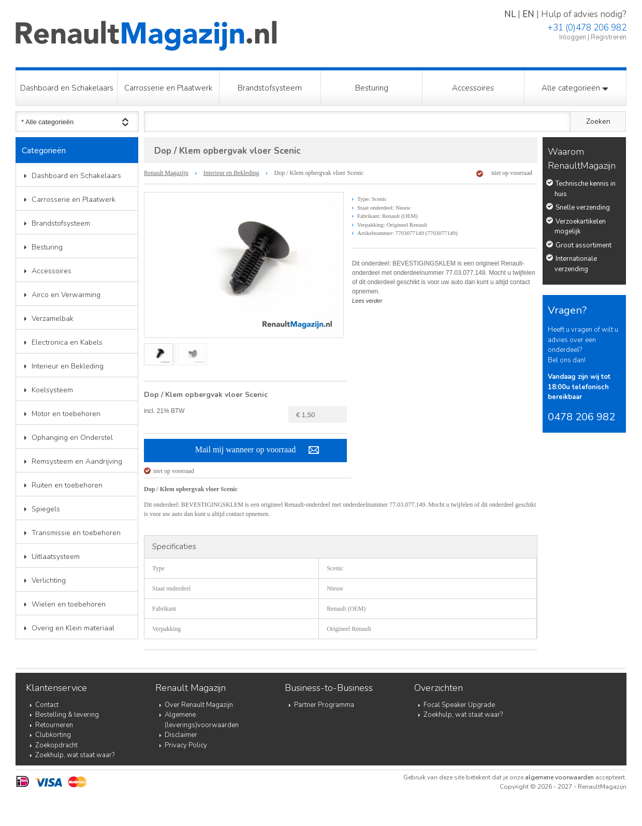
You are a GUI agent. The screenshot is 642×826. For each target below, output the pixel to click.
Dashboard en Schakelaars (66, 88)
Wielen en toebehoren (69, 604)
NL (510, 14)
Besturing (371, 88)
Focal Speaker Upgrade (459, 705)
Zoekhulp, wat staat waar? (74, 755)
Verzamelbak (53, 318)
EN (528, 14)
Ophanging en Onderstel (72, 438)
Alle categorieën (575, 88)
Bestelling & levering (67, 714)
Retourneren (54, 725)
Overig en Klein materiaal (73, 628)
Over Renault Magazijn (199, 705)
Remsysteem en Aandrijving (77, 461)
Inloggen (572, 37)
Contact (47, 705)
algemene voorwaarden (559, 777)
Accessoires (473, 88)
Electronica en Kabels (67, 342)
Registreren (608, 37)
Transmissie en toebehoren (76, 533)
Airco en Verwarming (66, 295)
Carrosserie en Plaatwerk (168, 88)
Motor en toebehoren (66, 414)
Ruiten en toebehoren (67, 485)
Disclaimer (181, 735)
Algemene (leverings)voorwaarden (202, 720)
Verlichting (49, 580)
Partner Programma (324, 705)
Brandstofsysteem (270, 88)
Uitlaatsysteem (56, 557)
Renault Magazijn (166, 172)
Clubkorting (53, 735)
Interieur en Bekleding (68, 366)
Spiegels (46, 509)
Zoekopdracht (56, 745)
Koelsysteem (52, 390)
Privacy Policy (186, 745)
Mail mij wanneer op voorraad (245, 449)
